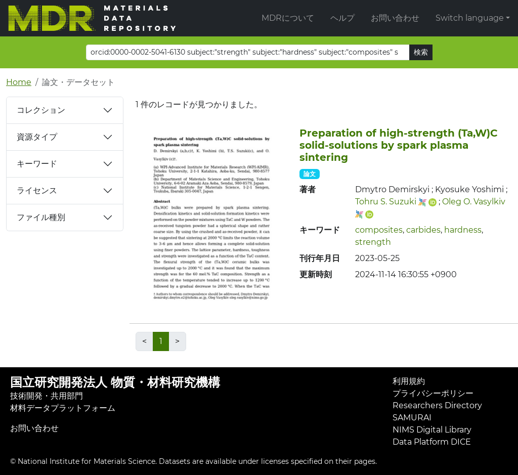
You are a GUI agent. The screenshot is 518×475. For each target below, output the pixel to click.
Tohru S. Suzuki (385, 201)
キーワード (37, 163)
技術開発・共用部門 (46, 396)
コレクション (41, 110)
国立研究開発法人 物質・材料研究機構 (115, 382)
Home (18, 82)
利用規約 (409, 381)
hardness (463, 230)
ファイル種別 (41, 217)
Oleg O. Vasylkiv (473, 201)
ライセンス (37, 190)
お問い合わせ (395, 18)
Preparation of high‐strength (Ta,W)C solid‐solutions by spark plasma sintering (398, 145)
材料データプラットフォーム (62, 408)
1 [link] (160, 341)
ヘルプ (342, 18)
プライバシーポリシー (433, 393)
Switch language (470, 18)
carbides (423, 230)
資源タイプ (37, 137)
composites (379, 230)
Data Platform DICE (432, 442)
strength (373, 242)
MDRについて (288, 18)
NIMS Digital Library (432, 430)
